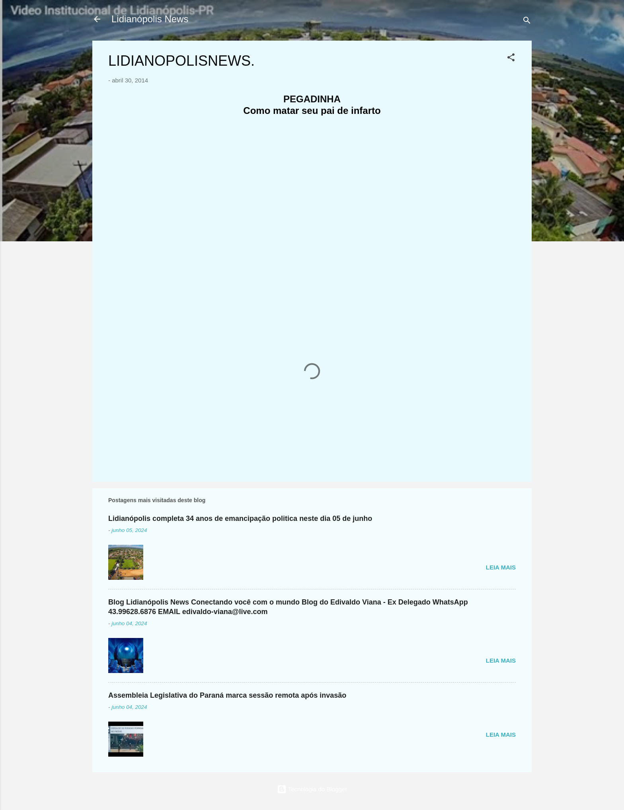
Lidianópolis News (149, 19)
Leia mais (501, 567)
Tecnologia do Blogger (312, 789)
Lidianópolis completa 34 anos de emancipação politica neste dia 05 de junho (240, 518)
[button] (511, 59)
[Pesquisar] (527, 22)
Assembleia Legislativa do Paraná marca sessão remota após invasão (227, 695)
